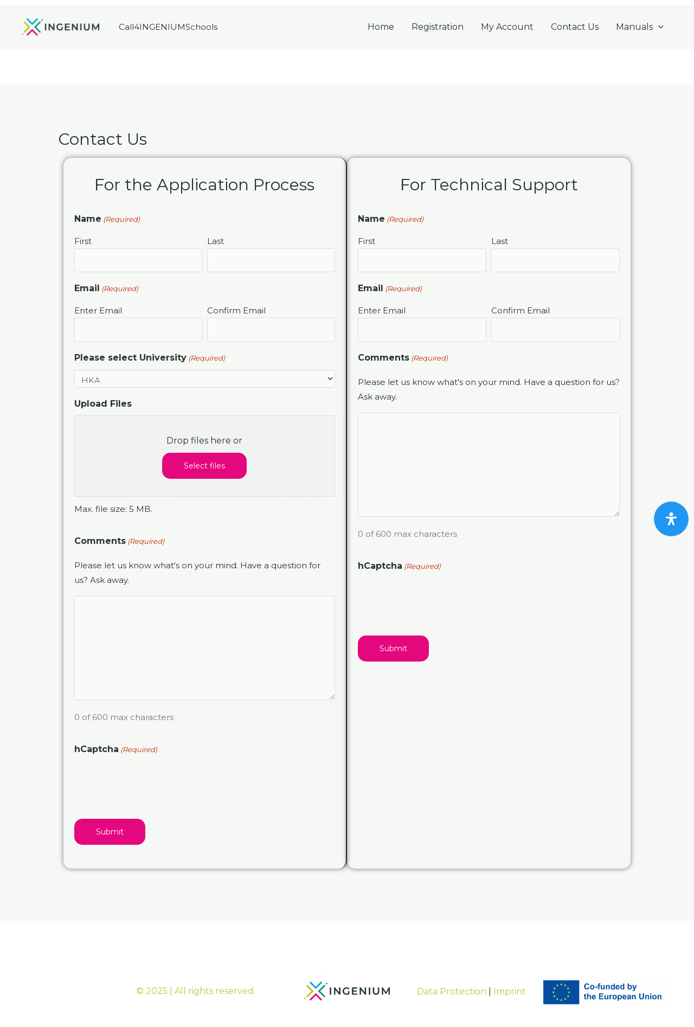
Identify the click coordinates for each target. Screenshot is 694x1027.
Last (215, 241)
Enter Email (98, 310)
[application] (658, 27)
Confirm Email (236, 310)
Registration (438, 27)
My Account (507, 27)
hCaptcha (115, 749)
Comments (119, 541)
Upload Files (103, 404)
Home (381, 27)
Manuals (640, 27)
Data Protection (451, 991)
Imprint (509, 991)
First (83, 241)
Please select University (149, 358)
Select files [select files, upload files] (204, 466)
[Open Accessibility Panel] (671, 519)
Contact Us (575, 27)
